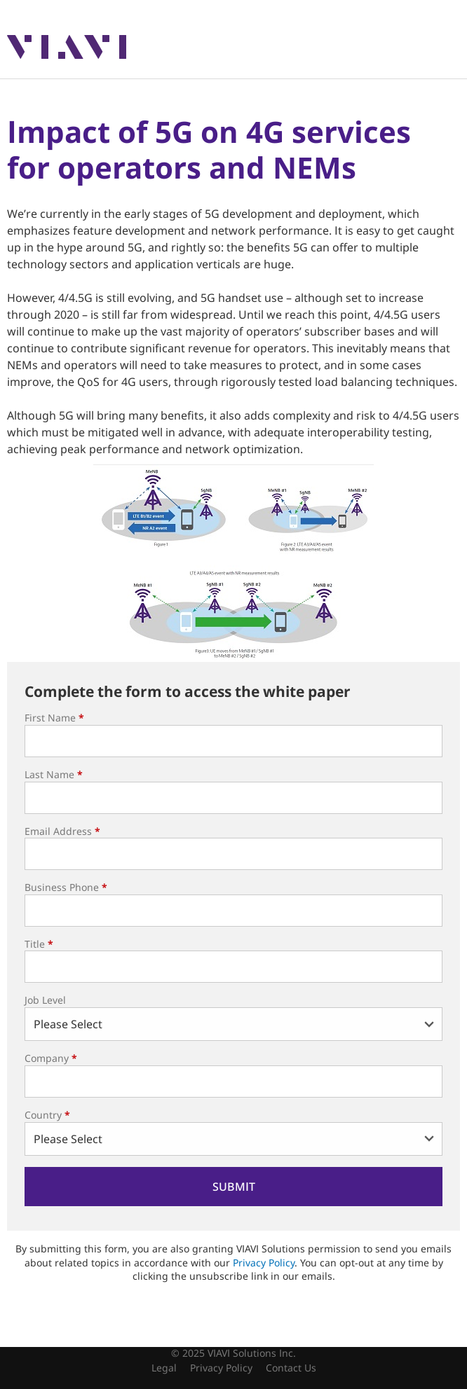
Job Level (45, 1000)
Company (51, 1058)
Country (47, 1114)
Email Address (62, 831)
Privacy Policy (264, 1262)
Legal (164, 1367)
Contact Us (291, 1367)
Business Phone (66, 887)
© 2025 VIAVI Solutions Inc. (233, 1353)
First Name (54, 717)
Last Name (54, 774)
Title (39, 944)
